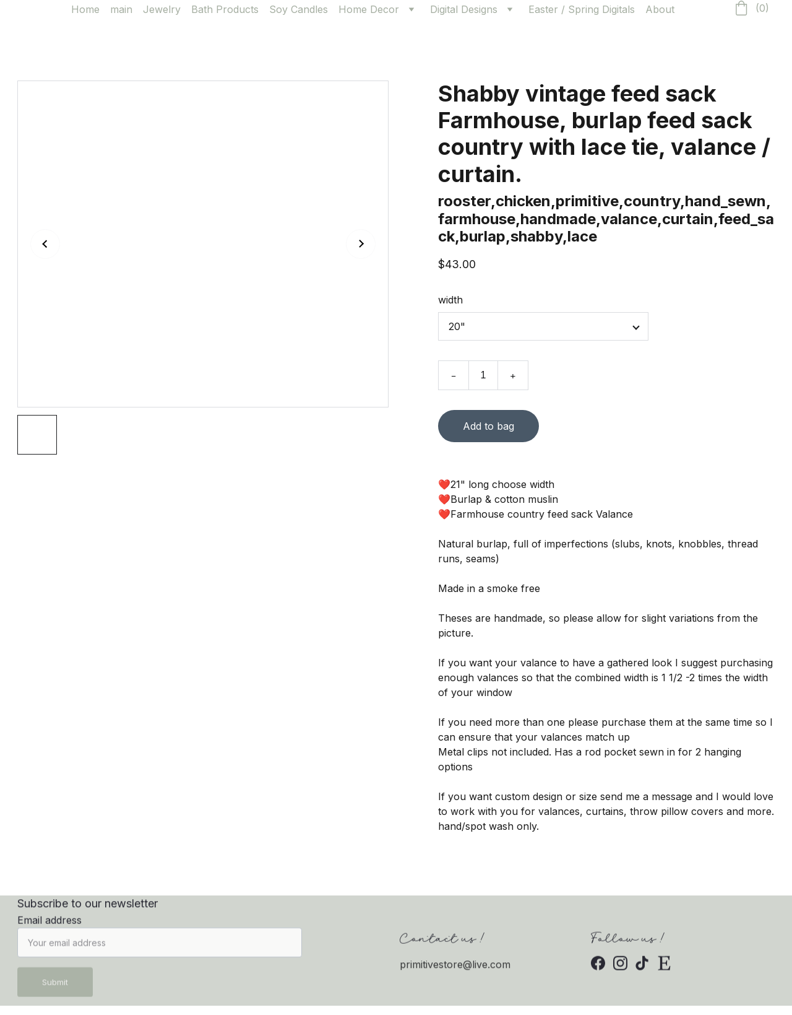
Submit (55, 987)
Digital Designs (463, 9)
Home (85, 9)
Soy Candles (298, 9)
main (121, 9)
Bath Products (225, 9)
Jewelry (162, 9)
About (659, 9)
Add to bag (488, 428)
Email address (49, 925)
